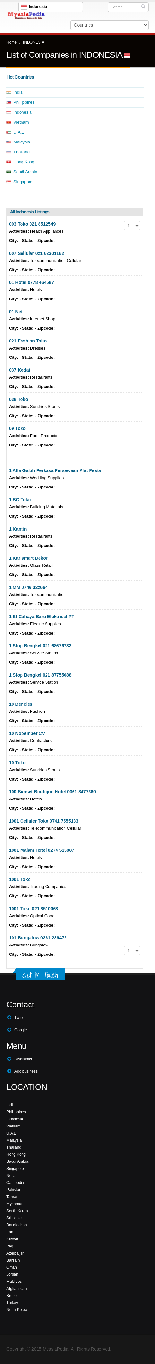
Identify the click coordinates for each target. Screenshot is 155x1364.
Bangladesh (16, 1225)
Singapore (22, 181)
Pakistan (13, 1189)
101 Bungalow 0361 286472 (38, 937)
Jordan (12, 1274)
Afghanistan (16, 1288)
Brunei (12, 1295)
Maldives (14, 1281)
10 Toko (17, 762)
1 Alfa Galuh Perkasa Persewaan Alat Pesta (55, 470)
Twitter (20, 1017)
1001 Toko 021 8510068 (33, 908)
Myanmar (14, 1204)
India (17, 92)
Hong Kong (23, 162)
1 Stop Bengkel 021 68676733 (40, 645)
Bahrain (13, 1260)
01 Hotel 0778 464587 (31, 282)
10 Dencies (20, 704)
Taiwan (12, 1197)
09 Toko (17, 428)
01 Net (15, 311)
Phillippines (24, 102)
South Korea (17, 1211)
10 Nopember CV (27, 733)
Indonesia (22, 112)
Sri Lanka (14, 1218)
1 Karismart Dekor (28, 558)
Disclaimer (23, 1059)
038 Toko (18, 399)
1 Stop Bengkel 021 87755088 (40, 675)
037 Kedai (19, 370)
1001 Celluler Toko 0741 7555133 (43, 821)
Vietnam (21, 122)
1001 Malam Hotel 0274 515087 (41, 850)
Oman (11, 1267)
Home (11, 42)
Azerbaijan (15, 1253)
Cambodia (15, 1182)
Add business (26, 1071)
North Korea (16, 1310)
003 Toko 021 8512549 (32, 224)
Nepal (11, 1175)
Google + (22, 1030)
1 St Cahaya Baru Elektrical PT (41, 616)
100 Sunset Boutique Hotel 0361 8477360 (52, 791)
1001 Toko (19, 879)
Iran (9, 1232)
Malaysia (21, 142)
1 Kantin (18, 528)
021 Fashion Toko (28, 340)
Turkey (12, 1302)
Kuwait (12, 1239)
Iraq (9, 1246)
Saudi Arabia (25, 171)
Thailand (21, 152)
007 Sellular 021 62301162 (36, 253)
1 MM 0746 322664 (28, 587)
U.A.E (18, 132)
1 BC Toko (20, 499)
